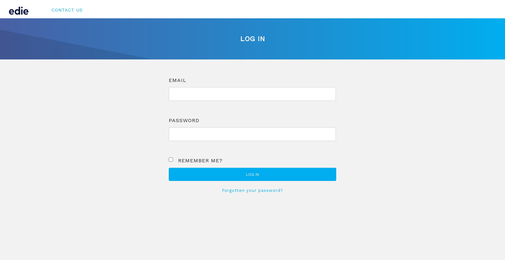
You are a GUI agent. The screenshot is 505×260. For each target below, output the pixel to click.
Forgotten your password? (252, 190)
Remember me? (200, 160)
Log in (252, 174)
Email (177, 80)
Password (184, 120)
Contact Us (67, 10)
